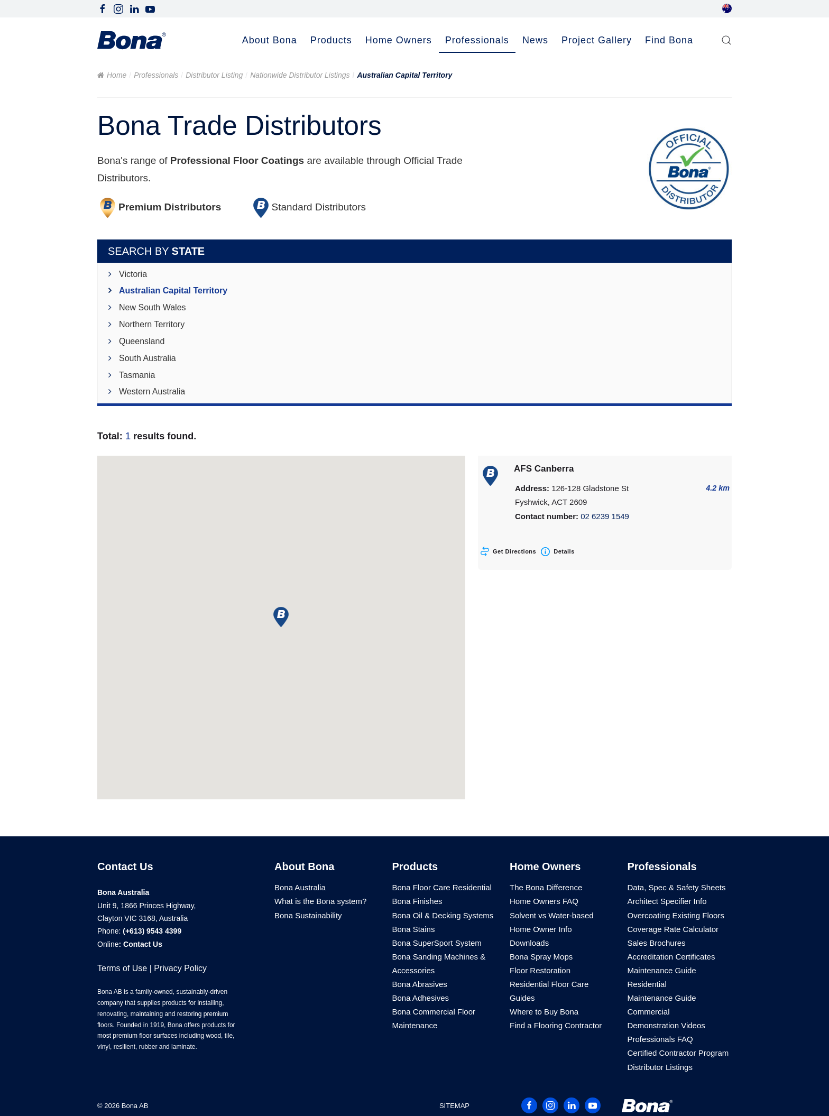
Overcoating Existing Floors (676, 915)
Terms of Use (122, 968)
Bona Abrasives (419, 984)
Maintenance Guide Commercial (662, 1004)
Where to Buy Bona (544, 1011)
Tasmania (137, 375)
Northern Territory (152, 324)
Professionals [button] (477, 40)
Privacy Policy (180, 968)
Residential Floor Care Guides (549, 991)
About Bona (304, 866)
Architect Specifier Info (667, 901)
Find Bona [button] (669, 40)
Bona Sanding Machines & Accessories (439, 963)
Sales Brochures (657, 942)
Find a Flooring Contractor (556, 1025)
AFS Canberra (544, 469)
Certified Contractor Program (678, 1052)
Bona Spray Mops (541, 956)
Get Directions (514, 551)
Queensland (141, 341)
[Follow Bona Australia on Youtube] (150, 8)
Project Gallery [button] (596, 40)
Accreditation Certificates (671, 956)
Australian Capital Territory (173, 290)
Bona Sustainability (308, 915)
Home (116, 75)
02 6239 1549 (605, 516)
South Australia (147, 358)
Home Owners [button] (398, 40)
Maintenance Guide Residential (662, 977)
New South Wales (152, 307)
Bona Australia (300, 887)
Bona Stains (413, 929)
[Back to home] (131, 40)
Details (564, 551)
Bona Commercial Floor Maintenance (434, 1018)
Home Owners (545, 866)
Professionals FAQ (660, 1039)
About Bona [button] (269, 40)
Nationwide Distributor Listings (299, 75)
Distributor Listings (660, 1067)
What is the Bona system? (320, 901)
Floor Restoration (540, 970)
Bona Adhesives (420, 997)
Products (415, 866)
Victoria (133, 274)
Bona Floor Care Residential (442, 887)
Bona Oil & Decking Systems (443, 915)
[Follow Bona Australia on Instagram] (118, 8)
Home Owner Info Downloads (541, 936)
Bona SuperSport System (437, 942)
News (535, 40)
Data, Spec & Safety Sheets (677, 887)
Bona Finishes (417, 901)
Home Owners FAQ (544, 901)
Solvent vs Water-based (552, 915)
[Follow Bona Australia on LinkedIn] (134, 8)
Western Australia (152, 391)
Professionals (156, 75)
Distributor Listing (214, 75)
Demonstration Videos (666, 1025)
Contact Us (142, 944)
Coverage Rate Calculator (673, 929)
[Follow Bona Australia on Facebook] (102, 8)
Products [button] (331, 40)
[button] (726, 40)
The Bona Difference (546, 887)
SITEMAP (454, 1106)
